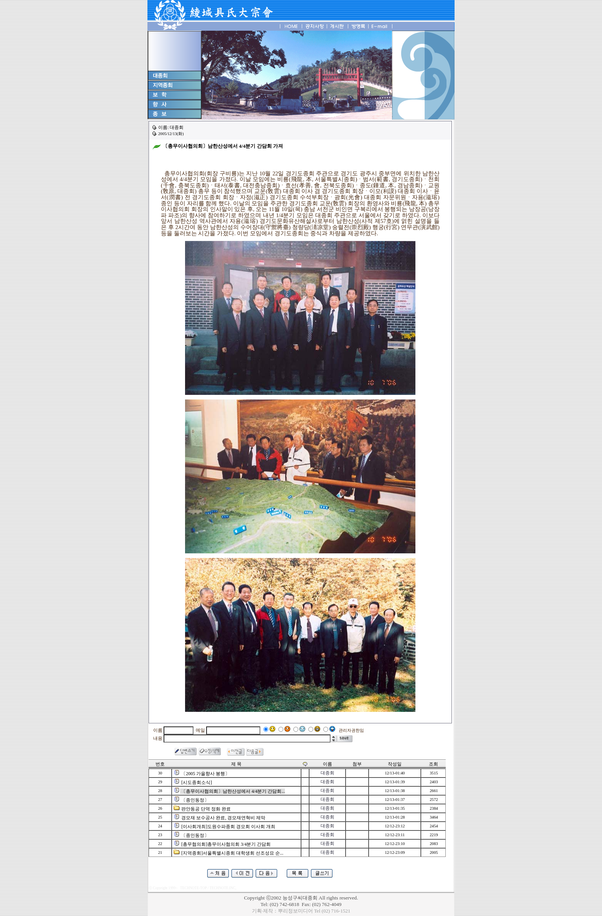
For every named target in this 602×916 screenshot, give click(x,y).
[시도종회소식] (196, 782)
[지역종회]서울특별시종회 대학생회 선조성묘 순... (232, 853)
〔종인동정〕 (195, 800)
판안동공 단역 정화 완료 (206, 809)
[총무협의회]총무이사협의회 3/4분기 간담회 (226, 844)
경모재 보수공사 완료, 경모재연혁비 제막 (223, 817)
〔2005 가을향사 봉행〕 (205, 773)
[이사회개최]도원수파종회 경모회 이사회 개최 (228, 826)
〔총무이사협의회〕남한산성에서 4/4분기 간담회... (233, 791)
